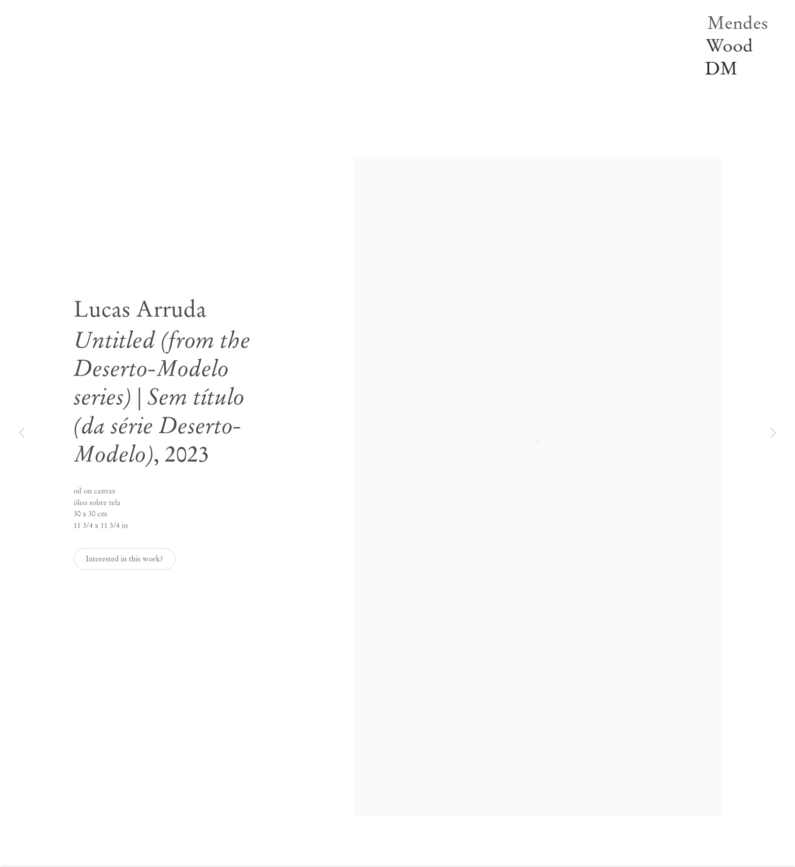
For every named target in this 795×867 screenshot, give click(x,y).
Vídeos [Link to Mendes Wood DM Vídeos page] (186, 82)
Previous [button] (22, 433)
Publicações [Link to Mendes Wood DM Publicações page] (194, 68)
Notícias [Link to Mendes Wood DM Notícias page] (188, 55)
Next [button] (773, 433)
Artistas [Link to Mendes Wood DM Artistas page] (188, 14)
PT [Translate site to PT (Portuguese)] (202, 123)
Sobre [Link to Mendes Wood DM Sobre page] (184, 96)
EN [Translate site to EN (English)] (181, 123)
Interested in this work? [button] (124, 563)
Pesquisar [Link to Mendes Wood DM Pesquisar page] (190, 110)
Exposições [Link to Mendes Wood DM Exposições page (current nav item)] (193, 27)
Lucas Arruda (140, 314)
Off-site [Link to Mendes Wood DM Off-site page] (188, 41)
